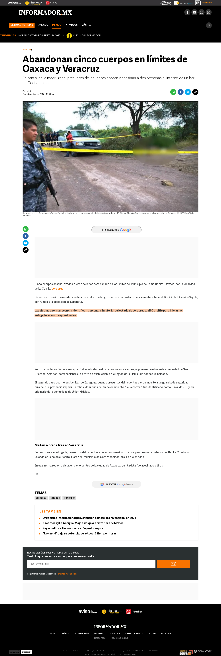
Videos (71, 24)
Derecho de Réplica (108, 654)
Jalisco (43, 25)
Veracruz (41, 498)
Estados (55, 498)
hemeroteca (99, 638)
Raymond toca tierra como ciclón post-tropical (73, 528)
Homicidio (69, 498)
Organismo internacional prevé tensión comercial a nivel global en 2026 (89, 518)
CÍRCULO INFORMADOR (87, 36)
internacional (81, 634)
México (56, 25)
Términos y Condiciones (67, 574)
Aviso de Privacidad (92, 654)
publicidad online (119, 638)
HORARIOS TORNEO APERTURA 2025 (39, 36)
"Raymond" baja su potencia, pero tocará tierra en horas (79, 533)
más (86, 25)
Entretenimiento (134, 634)
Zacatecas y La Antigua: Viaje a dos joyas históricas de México (83, 523)
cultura (152, 634)
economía (166, 634)
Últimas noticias (22, 25)
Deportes (98, 634)
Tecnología (114, 634)
